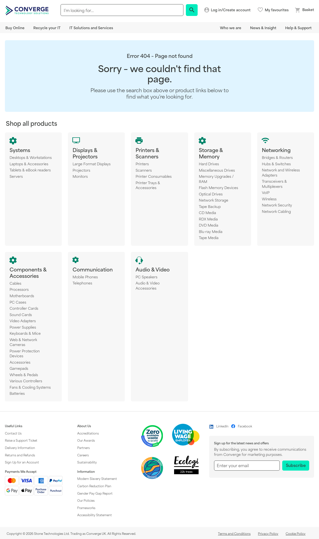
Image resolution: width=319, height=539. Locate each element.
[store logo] (27, 10)
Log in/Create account (231, 10)
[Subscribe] (295, 465)
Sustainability (87, 462)
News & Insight (263, 27)
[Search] (192, 10)
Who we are (230, 27)
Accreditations (88, 433)
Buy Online (15, 27)
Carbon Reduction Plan (94, 485)
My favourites (277, 9)
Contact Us (13, 433)
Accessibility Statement (94, 514)
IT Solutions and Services (91, 27)
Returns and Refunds (20, 454)
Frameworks (86, 507)
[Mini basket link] (304, 10)
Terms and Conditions (234, 533)
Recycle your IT (47, 27)
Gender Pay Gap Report (95, 493)
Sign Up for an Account (22, 462)
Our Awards (86, 440)
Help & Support (298, 27)
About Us (84, 426)
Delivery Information (20, 447)
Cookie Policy (296, 533)
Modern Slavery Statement (97, 478)
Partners (83, 447)
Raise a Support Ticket (21, 440)
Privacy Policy (268, 533)
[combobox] (122, 10)
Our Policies (86, 500)
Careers (83, 454)
